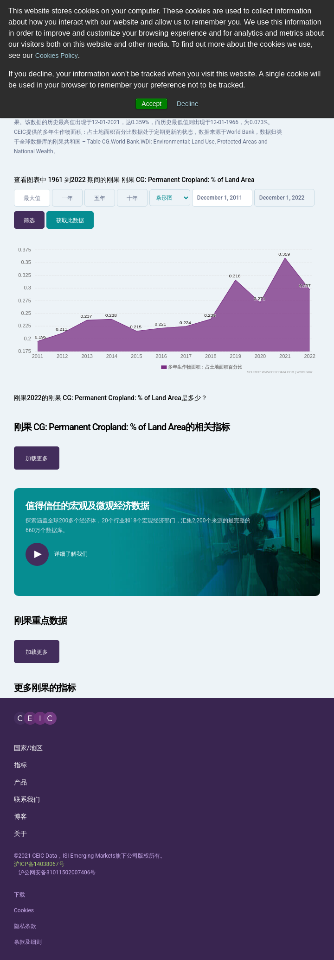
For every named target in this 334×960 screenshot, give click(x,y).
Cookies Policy (56, 55)
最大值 (32, 198)
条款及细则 (28, 942)
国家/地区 (28, 748)
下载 (19, 894)
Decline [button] (188, 103)
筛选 (29, 220)
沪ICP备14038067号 (39, 864)
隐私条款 (25, 926)
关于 (20, 833)
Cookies (24, 910)
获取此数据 (70, 220)
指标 (20, 765)
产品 (20, 782)
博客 (20, 816)
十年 (132, 198)
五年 (99, 198)
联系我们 (27, 799)
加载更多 (37, 458)
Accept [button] (151, 103)
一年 (67, 198)
